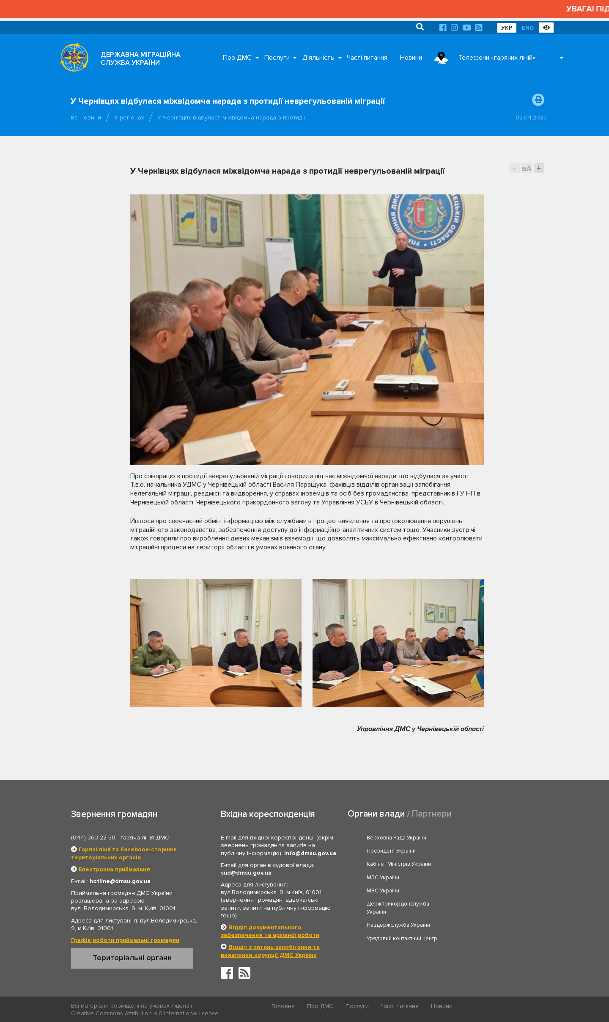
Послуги (277, 57)
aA (526, 168)
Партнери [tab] (432, 813)
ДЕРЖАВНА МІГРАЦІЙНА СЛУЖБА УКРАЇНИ (141, 58)
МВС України (383, 863)
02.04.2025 (531, 117)
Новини (411, 57)
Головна (283, 1005)
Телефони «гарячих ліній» (496, 57)
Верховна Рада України (397, 837)
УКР (507, 27)
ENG (528, 27)
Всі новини (86, 117)
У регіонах (129, 117)
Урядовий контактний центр (497, 884)
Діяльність (318, 57)
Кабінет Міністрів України (399, 850)
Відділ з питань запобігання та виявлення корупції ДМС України (270, 949)
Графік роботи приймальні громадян (125, 939)
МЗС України (478, 850)
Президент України (486, 837)
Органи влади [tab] (376, 813)
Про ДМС (237, 57)
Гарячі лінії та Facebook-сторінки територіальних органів (124, 852)
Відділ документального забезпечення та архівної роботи (270, 930)
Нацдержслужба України (399, 884)
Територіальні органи (132, 956)
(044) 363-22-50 (93, 836)
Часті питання (367, 57)
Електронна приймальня (114, 868)
